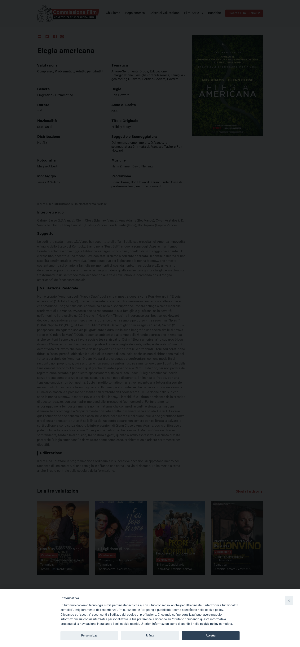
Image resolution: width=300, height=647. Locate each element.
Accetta (210, 635)
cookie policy (209, 624)
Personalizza (89, 635)
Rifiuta (150, 635)
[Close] (289, 600)
